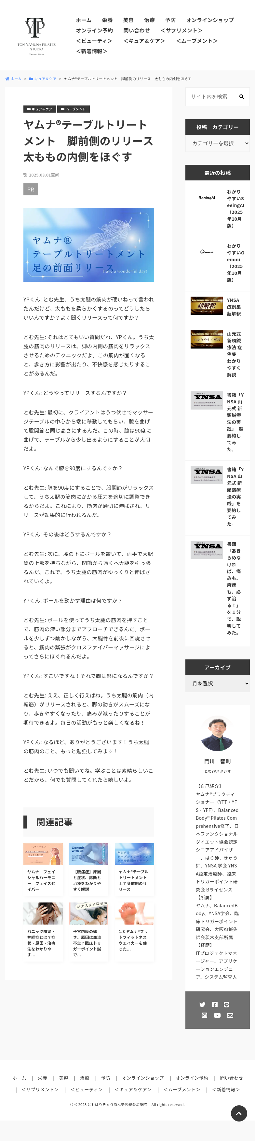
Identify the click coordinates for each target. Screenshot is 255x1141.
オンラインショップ (210, 20)
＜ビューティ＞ (94, 40)
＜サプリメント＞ (181, 30)
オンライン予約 (94, 30)
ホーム (83, 20)
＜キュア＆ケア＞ (144, 40)
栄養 (107, 20)
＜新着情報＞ (92, 51)
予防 (170, 20)
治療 (149, 20)
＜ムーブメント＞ (197, 40)
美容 (128, 20)
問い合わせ (137, 30)
